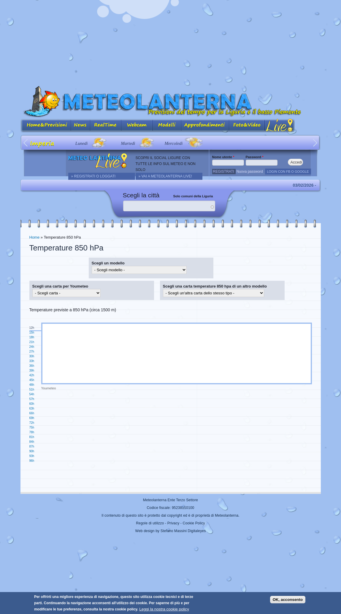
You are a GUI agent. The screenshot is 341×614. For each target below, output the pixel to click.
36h (31, 365)
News (80, 125)
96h (31, 460)
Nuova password (250, 171)
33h (31, 361)
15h (31, 332)
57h (31, 399)
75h (31, 427)
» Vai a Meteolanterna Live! (165, 176)
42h (31, 375)
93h (31, 456)
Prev (26, 142)
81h (31, 437)
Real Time (105, 125)
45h (31, 380)
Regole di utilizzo (150, 523)
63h (31, 408)
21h (31, 342)
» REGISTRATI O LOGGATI (93, 176)
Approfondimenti (205, 125)
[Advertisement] (171, 41)
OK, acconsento (288, 599)
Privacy (173, 523)
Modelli (167, 125)
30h (31, 356)
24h (31, 346)
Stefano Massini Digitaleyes (183, 531)
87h (31, 446)
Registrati (223, 171)
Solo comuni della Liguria (193, 196)
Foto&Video (247, 125)
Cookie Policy (194, 523)
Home (34, 237)
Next (315, 142)
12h (31, 327)
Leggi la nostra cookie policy (164, 609)
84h (31, 441)
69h (31, 418)
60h (31, 403)
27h (31, 351)
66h (31, 413)
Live (280, 125)
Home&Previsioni (45, 125)
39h (31, 370)
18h (31, 337)
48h (31, 384)
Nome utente (223, 157)
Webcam (137, 125)
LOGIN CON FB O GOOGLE (288, 171)
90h (31, 451)
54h (31, 394)
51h (31, 389)
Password (255, 157)
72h (31, 422)
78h (31, 432)
